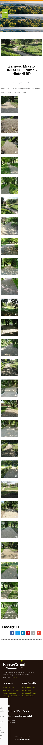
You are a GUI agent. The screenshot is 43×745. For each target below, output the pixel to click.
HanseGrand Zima (28, 696)
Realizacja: (21, 740)
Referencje (6, 690)
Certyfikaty (15, 690)
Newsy (5, 698)
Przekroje (6, 696)
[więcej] (14, 677)
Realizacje (6, 693)
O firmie (11, 688)
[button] (6, 16)
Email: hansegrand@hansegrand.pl (17, 716)
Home (5, 688)
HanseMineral (26, 690)
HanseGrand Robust (29, 693)
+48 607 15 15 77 (16, 711)
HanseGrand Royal (28, 688)
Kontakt (14, 693)
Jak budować (16, 696)
